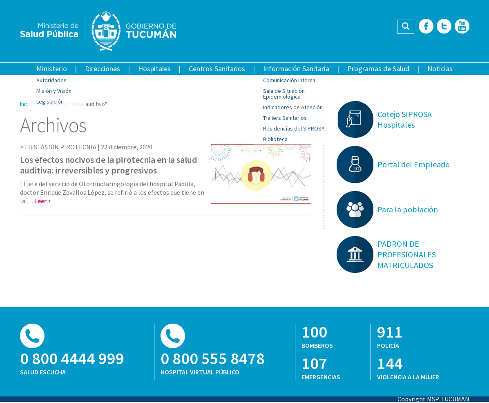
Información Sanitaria (296, 68)
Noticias (440, 68)
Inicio (26, 104)
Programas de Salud (378, 68)
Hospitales (154, 68)
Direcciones (102, 68)
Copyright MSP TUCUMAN (433, 399)
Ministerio (51, 68)
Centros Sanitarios (217, 68)
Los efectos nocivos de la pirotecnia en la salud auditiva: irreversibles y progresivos (108, 165)
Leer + (42, 201)
